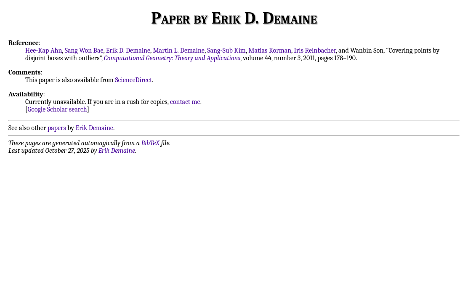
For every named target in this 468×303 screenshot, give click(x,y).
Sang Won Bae (84, 50)
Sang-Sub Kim (226, 50)
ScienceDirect (133, 80)
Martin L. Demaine (179, 50)
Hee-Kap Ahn (43, 50)
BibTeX (150, 143)
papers (57, 128)
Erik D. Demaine (128, 50)
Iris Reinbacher (314, 50)
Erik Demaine (94, 128)
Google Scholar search (57, 109)
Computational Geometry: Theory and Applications (172, 58)
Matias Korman (269, 50)
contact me (185, 102)
